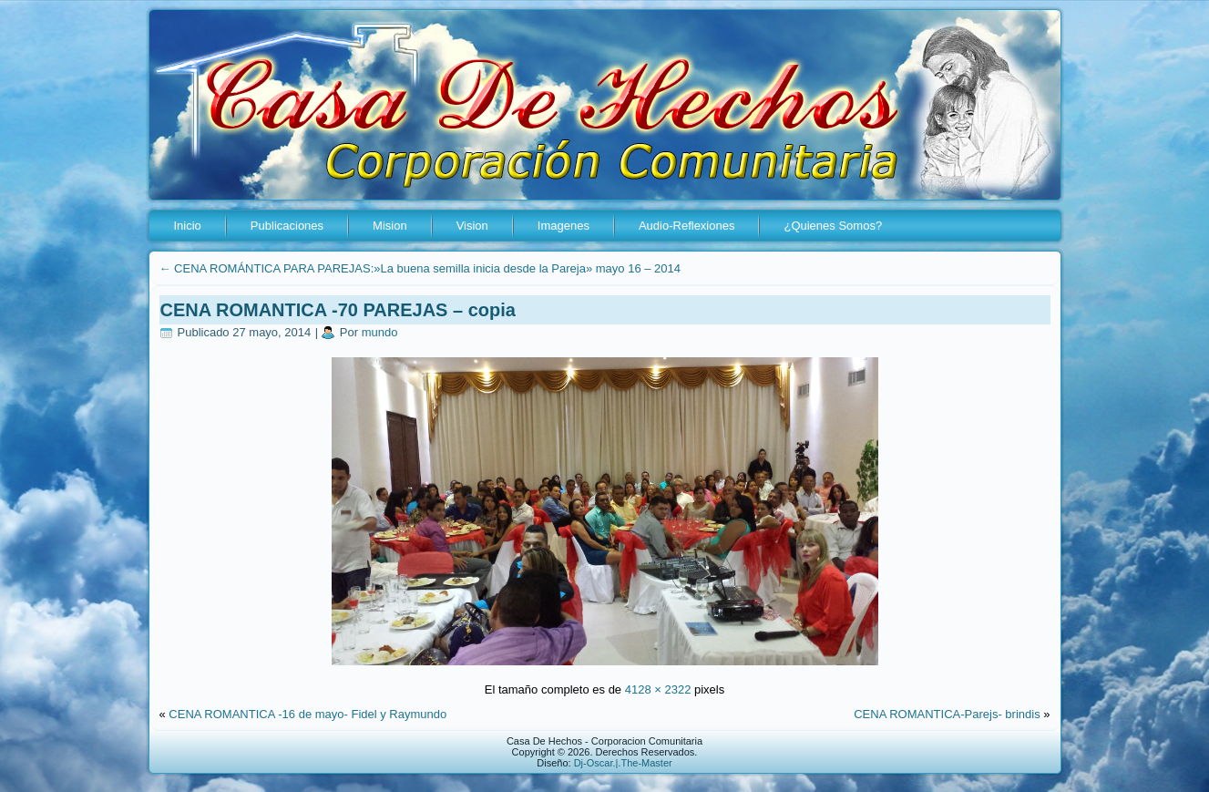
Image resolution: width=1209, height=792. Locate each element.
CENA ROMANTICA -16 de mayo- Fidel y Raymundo (307, 714)
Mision (390, 225)
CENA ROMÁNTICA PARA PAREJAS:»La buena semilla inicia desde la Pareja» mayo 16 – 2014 (420, 268)
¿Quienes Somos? (833, 225)
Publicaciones (287, 225)
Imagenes (563, 225)
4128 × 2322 (658, 689)
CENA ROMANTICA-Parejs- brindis (947, 714)
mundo (380, 332)
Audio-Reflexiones (687, 225)
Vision (472, 225)
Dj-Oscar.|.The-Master (623, 762)
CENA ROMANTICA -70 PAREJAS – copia (338, 310)
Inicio (187, 225)
